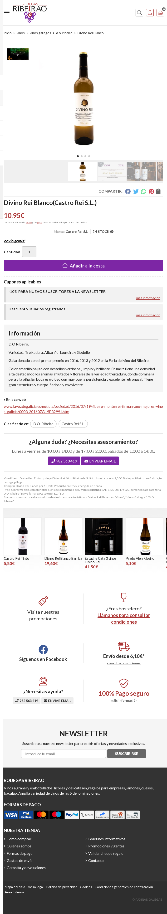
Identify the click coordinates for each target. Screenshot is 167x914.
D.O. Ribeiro (11, 493)
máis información (124, 700)
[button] (78, 156)
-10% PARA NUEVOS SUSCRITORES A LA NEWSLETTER (57, 291)
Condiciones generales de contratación (124, 887)
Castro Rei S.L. (49, 493)
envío (29, 222)
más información (148, 298)
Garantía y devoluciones (26, 867)
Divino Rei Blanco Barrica (63, 558)
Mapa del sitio (15, 887)
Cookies (86, 887)
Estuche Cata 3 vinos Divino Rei (101, 560)
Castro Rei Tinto (16, 558)
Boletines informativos (106, 838)
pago (39, 222)
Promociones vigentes (106, 846)
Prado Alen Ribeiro (140, 558)
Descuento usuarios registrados (37, 308)
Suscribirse (126, 753)
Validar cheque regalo (105, 853)
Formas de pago (20, 853)
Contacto (96, 860)
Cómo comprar (19, 838)
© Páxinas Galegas (147, 899)
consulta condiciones (124, 663)
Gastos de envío (20, 860)
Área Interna (14, 892)
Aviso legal (36, 887)
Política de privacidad (61, 887)
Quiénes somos (19, 846)
